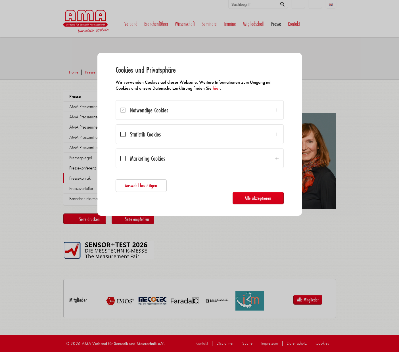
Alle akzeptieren (258, 198)
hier (216, 88)
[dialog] (199, 134)
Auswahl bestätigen (141, 185)
